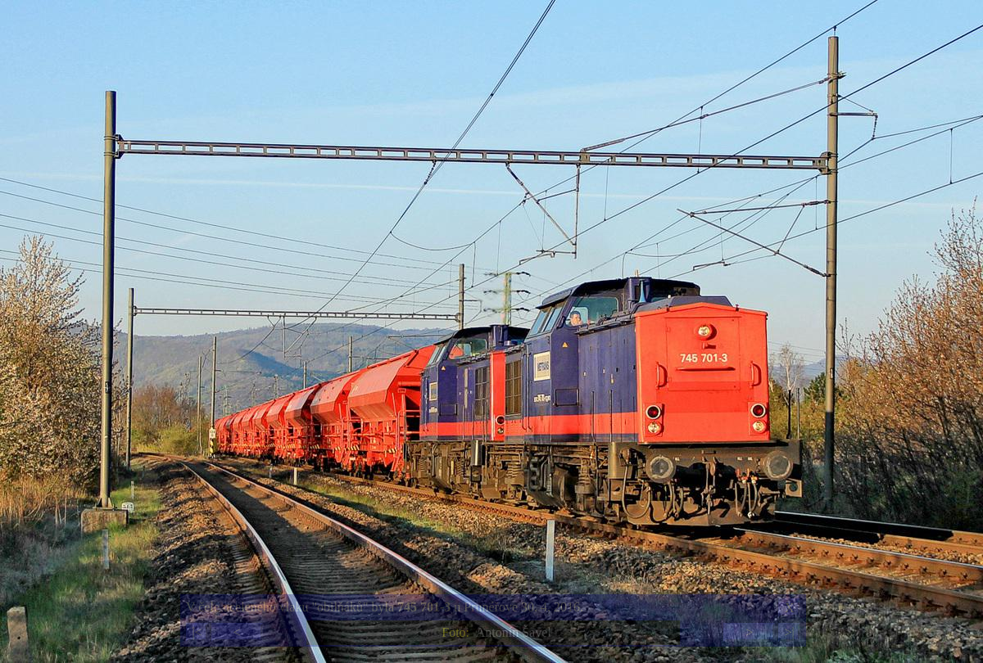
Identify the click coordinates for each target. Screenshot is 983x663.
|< (197, 632)
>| (789, 632)
